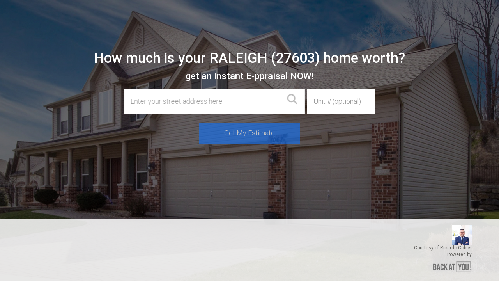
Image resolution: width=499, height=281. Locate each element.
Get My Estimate (249, 133)
